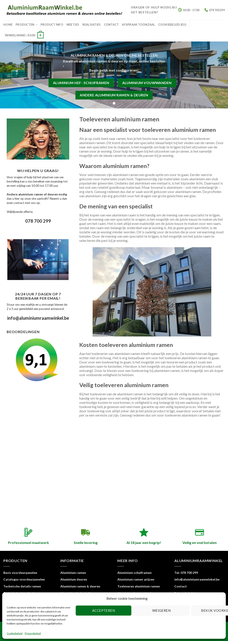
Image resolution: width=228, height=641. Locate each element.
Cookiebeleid (14, 633)
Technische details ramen (22, 586)
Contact (111, 24)
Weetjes (72, 24)
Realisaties (91, 24)
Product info (52, 24)
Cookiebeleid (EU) (172, 24)
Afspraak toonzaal (138, 24)
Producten (26, 25)
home (7, 24)
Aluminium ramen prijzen (135, 579)
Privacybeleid (33, 633)
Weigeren (161, 610)
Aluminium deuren (73, 579)
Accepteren (103, 610)
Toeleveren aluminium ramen (138, 586)
